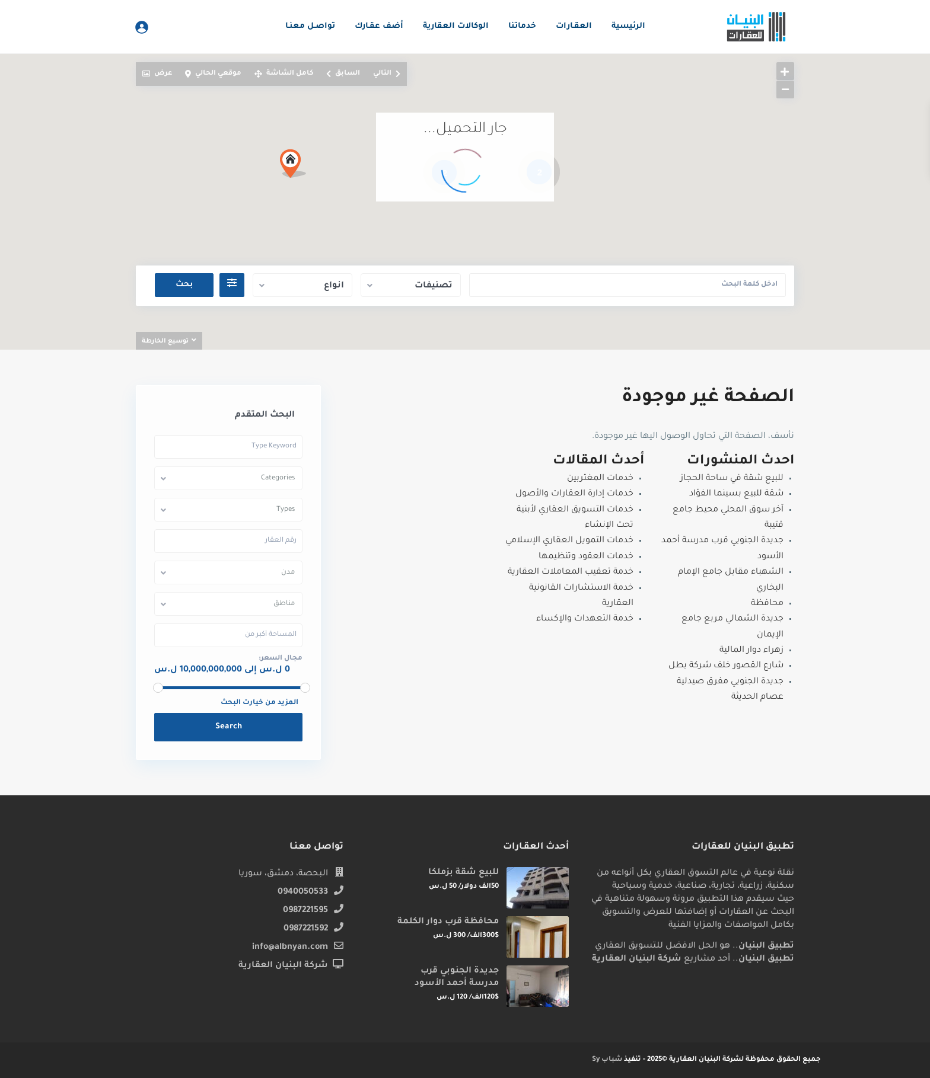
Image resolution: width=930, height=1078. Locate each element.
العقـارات (574, 26)
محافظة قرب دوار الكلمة (448, 922)
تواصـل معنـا (310, 26)
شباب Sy (607, 1060)
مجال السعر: (280, 659)
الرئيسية (628, 26)
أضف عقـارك (379, 26)
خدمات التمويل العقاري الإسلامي (569, 541)
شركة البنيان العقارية (283, 966)
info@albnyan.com (290, 947)
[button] (297, 166)
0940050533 (303, 892)
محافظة (767, 604)
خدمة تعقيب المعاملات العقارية (570, 572)
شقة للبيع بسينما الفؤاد (736, 494)
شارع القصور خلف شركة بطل (726, 666)
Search (228, 726)
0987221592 (306, 929)
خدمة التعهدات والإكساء (584, 619)
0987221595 (305, 911)
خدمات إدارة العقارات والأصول (574, 494)
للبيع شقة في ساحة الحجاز (732, 479)
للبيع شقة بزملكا (463, 873)
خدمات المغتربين (600, 479)
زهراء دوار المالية (751, 650)
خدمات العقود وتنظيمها (586, 557)
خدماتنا (522, 26)
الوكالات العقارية (456, 26)
